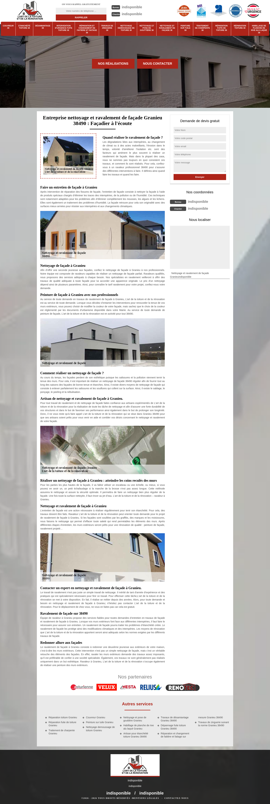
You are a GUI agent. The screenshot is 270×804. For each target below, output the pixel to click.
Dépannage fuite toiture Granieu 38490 (173, 727)
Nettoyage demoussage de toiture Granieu (100, 729)
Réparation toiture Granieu (63, 717)
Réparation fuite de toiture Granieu (62, 724)
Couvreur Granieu (95, 717)
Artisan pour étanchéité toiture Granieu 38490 (135, 735)
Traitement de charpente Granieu (62, 732)
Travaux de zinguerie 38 (107, 28)
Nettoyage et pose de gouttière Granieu (134, 719)
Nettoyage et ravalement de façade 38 (167, 28)
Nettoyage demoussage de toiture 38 (126, 28)
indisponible (132, 7)
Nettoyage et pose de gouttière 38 (146, 28)
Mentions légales (145, 798)
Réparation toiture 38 (240, 27)
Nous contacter (157, 63)
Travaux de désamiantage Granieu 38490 (175, 719)
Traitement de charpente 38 (202, 28)
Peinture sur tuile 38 (185, 28)
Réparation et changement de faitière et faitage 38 (87, 29)
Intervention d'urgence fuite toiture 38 (63, 28)
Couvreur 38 (8, 27)
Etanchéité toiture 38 (24, 27)
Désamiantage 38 (42, 27)
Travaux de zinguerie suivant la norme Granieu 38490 (213, 724)
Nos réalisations (113, 63)
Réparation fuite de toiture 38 (221, 28)
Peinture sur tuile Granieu (99, 722)
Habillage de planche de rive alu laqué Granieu (138, 727)
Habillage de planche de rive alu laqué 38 (259, 29)
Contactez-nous (176, 798)
